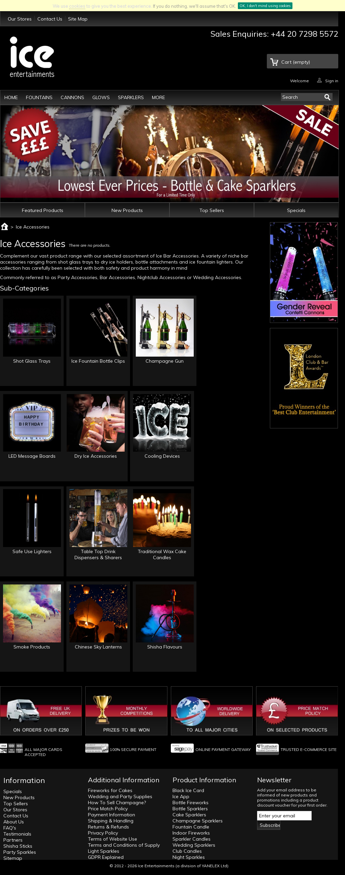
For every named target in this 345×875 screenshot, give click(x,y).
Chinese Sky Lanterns (98, 647)
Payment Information (111, 815)
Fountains (39, 97)
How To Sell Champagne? (117, 802)
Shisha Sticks (17, 846)
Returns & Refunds (108, 827)
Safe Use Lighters (32, 551)
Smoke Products (31, 647)
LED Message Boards (32, 456)
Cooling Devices (162, 456)
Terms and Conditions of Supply (124, 845)
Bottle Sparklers (190, 809)
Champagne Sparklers (197, 821)
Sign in (331, 80)
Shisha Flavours (164, 647)
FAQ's (9, 828)
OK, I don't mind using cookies (265, 5)
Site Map (78, 19)
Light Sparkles (103, 851)
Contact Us (49, 19)
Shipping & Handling (110, 821)
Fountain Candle (190, 827)
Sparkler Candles (191, 839)
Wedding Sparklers (193, 845)
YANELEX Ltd (214, 865)
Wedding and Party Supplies (120, 796)
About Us (13, 822)
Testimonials (17, 834)
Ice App (180, 796)
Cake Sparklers (189, 815)
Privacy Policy (103, 833)
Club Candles (187, 851)
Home (11, 97)
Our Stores (20, 19)
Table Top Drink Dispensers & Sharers (98, 554)
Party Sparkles (19, 852)
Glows (101, 97)
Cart (295, 62)
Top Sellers (211, 210)
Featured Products (42, 210)
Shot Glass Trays (32, 361)
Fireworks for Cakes (110, 790)
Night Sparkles (188, 857)
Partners (13, 840)
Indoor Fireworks (191, 833)
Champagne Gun (165, 361)
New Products (127, 210)
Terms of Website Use (112, 839)
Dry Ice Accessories (95, 456)
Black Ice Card (188, 790)
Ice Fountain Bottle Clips (98, 361)
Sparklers (131, 97)
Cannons (72, 97)
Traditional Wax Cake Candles (162, 554)
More (158, 97)
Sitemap (12, 858)
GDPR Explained (106, 857)
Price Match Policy (108, 809)
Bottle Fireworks (190, 802)
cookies (77, 6)
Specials (296, 210)
